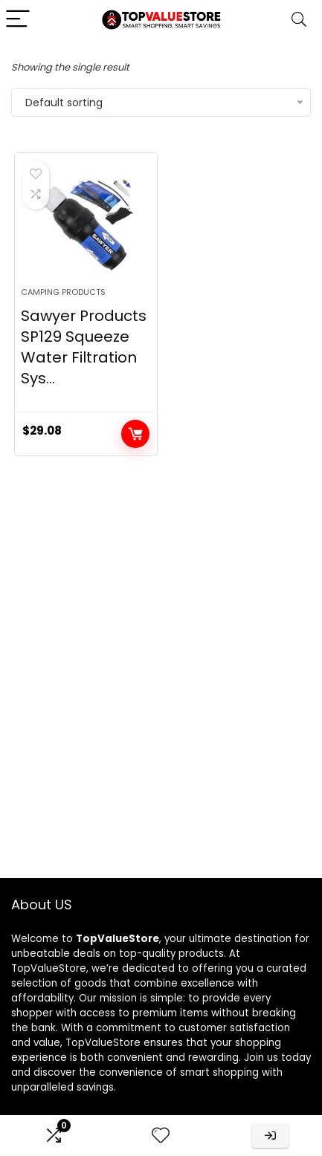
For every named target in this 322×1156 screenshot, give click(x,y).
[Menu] (18, 19)
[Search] (299, 19)
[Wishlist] (161, 1135)
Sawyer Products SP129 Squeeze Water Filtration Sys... (83, 347)
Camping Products (63, 292)
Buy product (135, 434)
